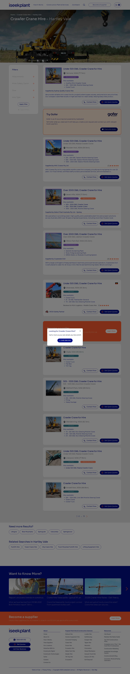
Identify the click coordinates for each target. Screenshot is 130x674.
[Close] (80, 331)
